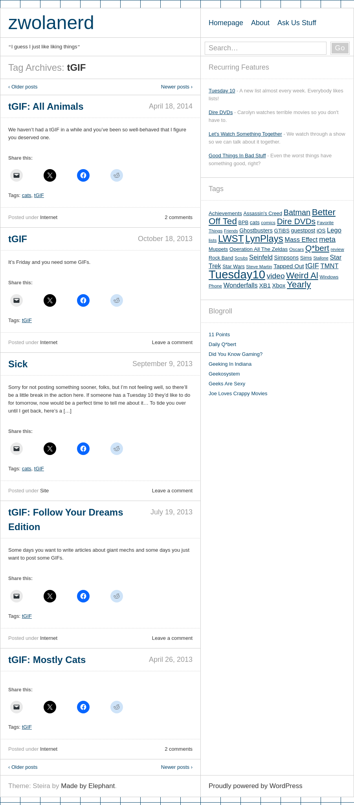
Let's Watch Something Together (245, 134)
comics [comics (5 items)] (268, 222)
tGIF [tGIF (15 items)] (312, 266)
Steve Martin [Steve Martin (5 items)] (259, 266)
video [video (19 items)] (276, 276)
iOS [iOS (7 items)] (321, 231)
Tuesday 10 (222, 91)
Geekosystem (224, 374)
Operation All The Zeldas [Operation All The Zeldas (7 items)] (258, 249)
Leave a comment (172, 342)
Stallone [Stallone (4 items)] (320, 258)
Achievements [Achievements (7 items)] (225, 213)
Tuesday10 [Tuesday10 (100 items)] (237, 274)
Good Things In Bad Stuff (237, 155)
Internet (48, 217)
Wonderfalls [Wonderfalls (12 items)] (241, 285)
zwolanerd (51, 22)
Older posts (22, 87)
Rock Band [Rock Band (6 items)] (221, 258)
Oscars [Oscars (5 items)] (296, 249)
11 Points (219, 334)
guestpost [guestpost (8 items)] (303, 230)
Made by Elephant (88, 786)
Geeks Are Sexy (227, 384)
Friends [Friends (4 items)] (231, 230)
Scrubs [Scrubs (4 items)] (241, 258)
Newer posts (177, 87)
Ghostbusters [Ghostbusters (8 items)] (256, 230)
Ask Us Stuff (296, 23)
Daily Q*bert (222, 344)
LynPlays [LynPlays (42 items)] (264, 238)
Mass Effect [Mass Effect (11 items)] (300, 239)
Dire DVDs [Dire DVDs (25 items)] (296, 221)
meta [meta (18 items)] (327, 239)
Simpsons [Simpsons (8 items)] (286, 257)
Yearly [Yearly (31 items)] (299, 284)
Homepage (226, 23)
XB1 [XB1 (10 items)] (264, 285)
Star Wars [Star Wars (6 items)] (233, 266)
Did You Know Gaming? (235, 354)
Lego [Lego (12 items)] (334, 230)
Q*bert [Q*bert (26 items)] (317, 247)
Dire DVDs (221, 112)
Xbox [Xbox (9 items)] (278, 285)
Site (44, 491)
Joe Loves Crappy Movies (238, 393)
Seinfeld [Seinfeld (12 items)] (261, 257)
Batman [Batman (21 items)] (297, 212)
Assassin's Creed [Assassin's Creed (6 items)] (263, 213)
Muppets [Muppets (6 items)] (218, 249)
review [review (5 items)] (337, 249)
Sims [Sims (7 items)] (306, 258)
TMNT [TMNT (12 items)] (330, 266)
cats (26, 195)
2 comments (179, 217)
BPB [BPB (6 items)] (243, 222)
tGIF (39, 195)
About (260, 23)
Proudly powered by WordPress (256, 786)
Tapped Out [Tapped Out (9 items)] (288, 266)
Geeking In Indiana (230, 364)
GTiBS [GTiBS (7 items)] (282, 231)
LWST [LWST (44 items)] (231, 238)
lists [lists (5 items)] (212, 240)
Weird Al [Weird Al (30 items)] (302, 275)
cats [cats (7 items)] (255, 222)
